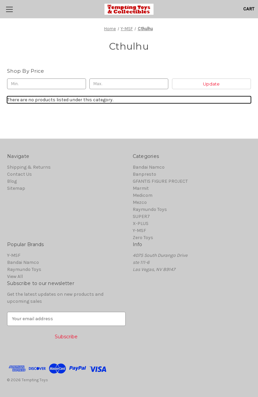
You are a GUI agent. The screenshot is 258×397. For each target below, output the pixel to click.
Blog (12, 181)
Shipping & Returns (29, 167)
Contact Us (19, 174)
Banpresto (144, 174)
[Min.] (46, 83)
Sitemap (16, 188)
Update (211, 84)
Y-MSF (139, 230)
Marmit (141, 188)
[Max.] (128, 83)
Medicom (143, 195)
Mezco (140, 202)
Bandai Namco (149, 167)
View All (15, 276)
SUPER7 (141, 216)
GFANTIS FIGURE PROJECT (160, 181)
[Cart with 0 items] (249, 9)
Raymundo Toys (150, 209)
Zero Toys (143, 237)
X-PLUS (140, 223)
